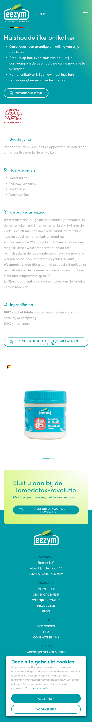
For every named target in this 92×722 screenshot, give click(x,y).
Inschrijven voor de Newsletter (42, 510)
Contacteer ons (46, 637)
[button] (46, 458)
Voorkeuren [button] (46, 709)
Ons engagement (46, 594)
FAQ (46, 632)
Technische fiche (26, 93)
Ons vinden (46, 626)
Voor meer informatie (37, 688)
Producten (46, 605)
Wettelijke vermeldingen (46, 652)
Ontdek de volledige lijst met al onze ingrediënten (44, 342)
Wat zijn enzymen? (46, 600)
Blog (46, 611)
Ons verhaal (46, 589)
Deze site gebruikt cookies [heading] (42, 661)
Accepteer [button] (46, 698)
